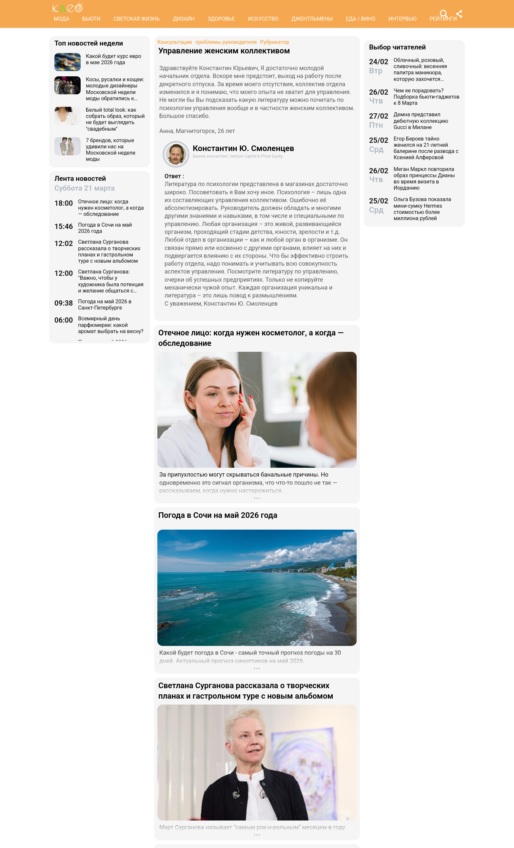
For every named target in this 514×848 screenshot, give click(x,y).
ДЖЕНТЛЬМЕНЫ (312, 19)
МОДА (61, 19)
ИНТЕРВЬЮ (402, 19)
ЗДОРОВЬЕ (221, 19)
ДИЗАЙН (183, 19)
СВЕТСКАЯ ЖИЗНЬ (136, 19)
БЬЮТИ (91, 19)
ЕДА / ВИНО (360, 19)
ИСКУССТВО (263, 19)
